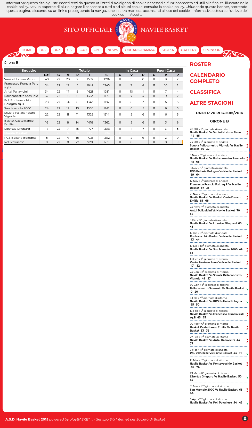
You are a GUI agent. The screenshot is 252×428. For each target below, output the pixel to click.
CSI (70, 50)
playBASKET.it (81, 419)
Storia (168, 50)
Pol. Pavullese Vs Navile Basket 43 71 (216, 353)
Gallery (189, 50)
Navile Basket (16, 133)
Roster (200, 64)
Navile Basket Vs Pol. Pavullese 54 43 (216, 402)
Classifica (205, 92)
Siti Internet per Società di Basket (137, 419)
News (113, 50)
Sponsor (211, 50)
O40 (83, 50)
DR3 (56, 50)
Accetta (136, 15)
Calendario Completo (207, 78)
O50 (97, 50)
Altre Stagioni (211, 103)
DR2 (42, 50)
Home (27, 50)
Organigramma (140, 50)
